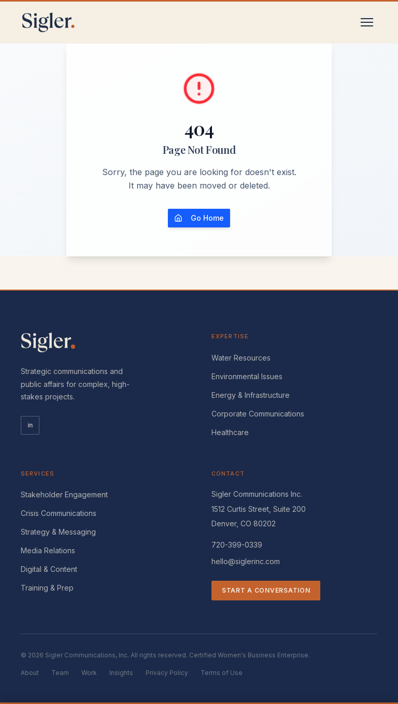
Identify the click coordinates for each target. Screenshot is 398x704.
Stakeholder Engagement (64, 494)
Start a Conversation (266, 590)
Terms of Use (222, 673)
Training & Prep (47, 587)
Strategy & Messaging (58, 531)
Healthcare (230, 432)
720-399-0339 (236, 544)
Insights (121, 673)
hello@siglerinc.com (245, 561)
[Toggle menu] (367, 22)
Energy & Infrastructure (250, 395)
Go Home (199, 217)
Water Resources (241, 357)
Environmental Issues (246, 376)
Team (60, 673)
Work (89, 673)
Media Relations (48, 550)
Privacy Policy (167, 673)
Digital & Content (49, 569)
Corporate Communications (257, 413)
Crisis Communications (58, 513)
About (30, 673)
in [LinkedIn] (30, 425)
